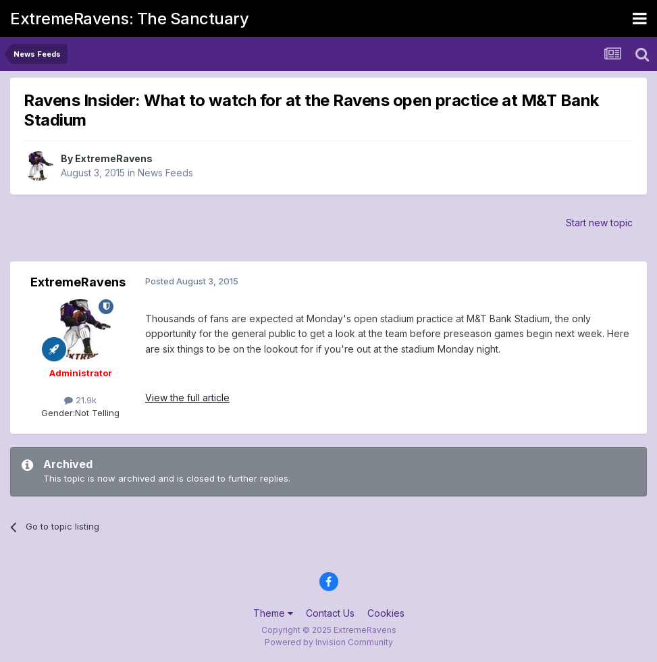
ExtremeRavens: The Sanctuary (129, 18)
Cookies (385, 613)
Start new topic (599, 222)
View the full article (187, 397)
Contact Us (330, 613)
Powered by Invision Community (329, 642)
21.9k (80, 399)
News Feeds (165, 172)
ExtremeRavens (114, 158)
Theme (273, 613)
